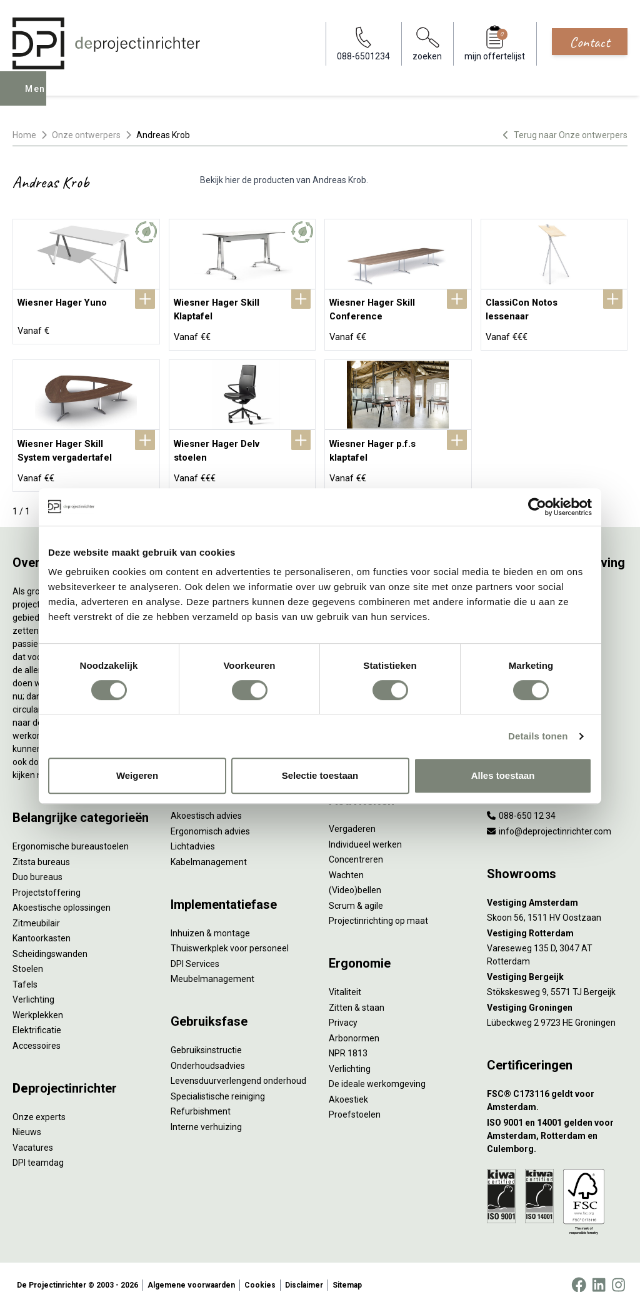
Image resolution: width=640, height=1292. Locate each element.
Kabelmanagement (209, 846)
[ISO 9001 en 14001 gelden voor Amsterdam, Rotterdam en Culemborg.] (557, 1120)
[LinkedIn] (599, 1269)
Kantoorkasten (41, 923)
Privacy (343, 1008)
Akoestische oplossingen (61, 893)
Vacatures (32, 1132)
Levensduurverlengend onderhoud (238, 1066)
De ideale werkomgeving (377, 1069)
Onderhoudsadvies (208, 1050)
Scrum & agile (356, 890)
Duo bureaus (37, 862)
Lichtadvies (193, 831)
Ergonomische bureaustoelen (70, 831)
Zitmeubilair (36, 908)
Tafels (25, 969)
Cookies (260, 1269)
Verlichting (33, 984)
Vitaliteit (345, 977)
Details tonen (538, 736)
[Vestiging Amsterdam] (557, 887)
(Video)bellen (355, 875)
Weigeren (137, 775)
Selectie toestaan (320, 775)
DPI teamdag (38, 1148)
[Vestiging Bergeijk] (557, 961)
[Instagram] (618, 1269)
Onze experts (39, 1101)
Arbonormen (354, 1023)
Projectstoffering (46, 877)
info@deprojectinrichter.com (549, 816)
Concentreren (356, 844)
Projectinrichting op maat (378, 906)
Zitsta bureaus (41, 846)
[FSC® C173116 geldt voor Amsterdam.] (557, 1086)
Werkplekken (37, 999)
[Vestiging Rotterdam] (557, 917)
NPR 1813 (348, 1038)
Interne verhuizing (206, 1111)
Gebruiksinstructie (206, 1035)
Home (24, 135)
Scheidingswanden (50, 938)
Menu (39, 98)
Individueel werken (365, 829)
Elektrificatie (36, 1015)
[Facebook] (579, 1269)
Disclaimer (304, 1269)
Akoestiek (348, 1084)
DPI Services (195, 948)
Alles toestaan (503, 775)
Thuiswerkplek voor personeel (230, 933)
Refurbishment (201, 1096)
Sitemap (347, 1269)
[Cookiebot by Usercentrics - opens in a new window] (537, 507)
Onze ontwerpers (86, 135)
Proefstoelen (355, 1099)
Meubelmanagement (212, 964)
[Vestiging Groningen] (557, 992)
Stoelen (27, 954)
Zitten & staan (356, 992)
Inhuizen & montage (210, 918)
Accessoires (36, 1030)
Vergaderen (352, 814)
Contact (589, 42)
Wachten (346, 859)
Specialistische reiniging (218, 1081)
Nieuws (26, 1117)
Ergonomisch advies (210, 816)
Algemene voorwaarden (191, 1269)
